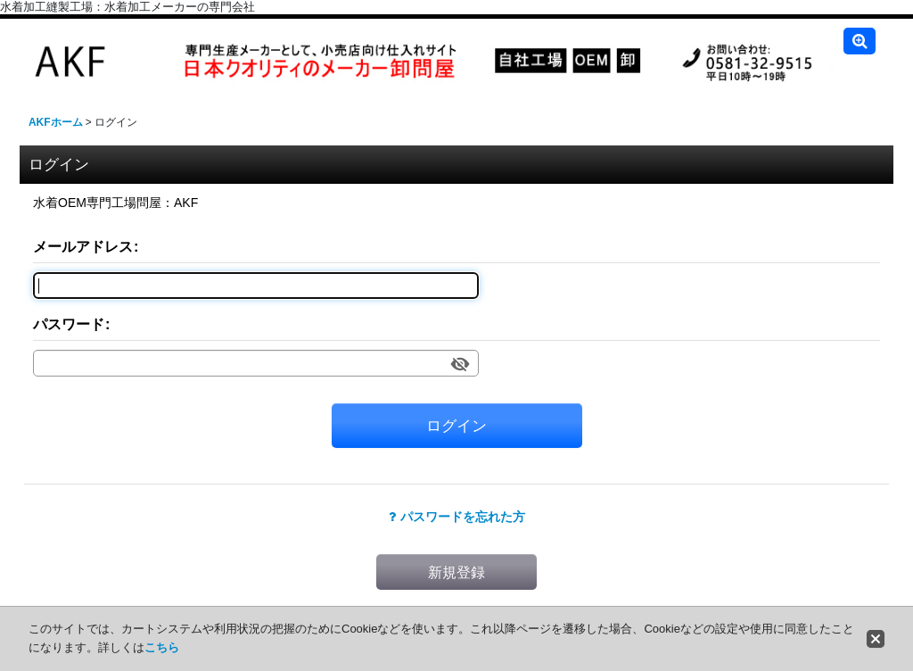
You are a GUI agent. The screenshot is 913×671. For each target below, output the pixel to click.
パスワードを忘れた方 (457, 516)
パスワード (68, 324)
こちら (161, 647)
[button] (859, 41)
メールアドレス (83, 246)
